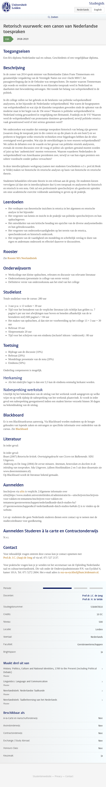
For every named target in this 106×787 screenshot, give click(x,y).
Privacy (58, 776)
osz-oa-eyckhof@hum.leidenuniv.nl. (79, 572)
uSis (22, 491)
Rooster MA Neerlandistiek (22, 258)
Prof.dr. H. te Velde (92, 599)
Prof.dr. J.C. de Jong (92, 595)
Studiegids (96, 3)
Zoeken (54, 17)
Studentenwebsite (42, 776)
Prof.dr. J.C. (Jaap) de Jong (17, 557)
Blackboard (22, 429)
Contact (69, 776)
